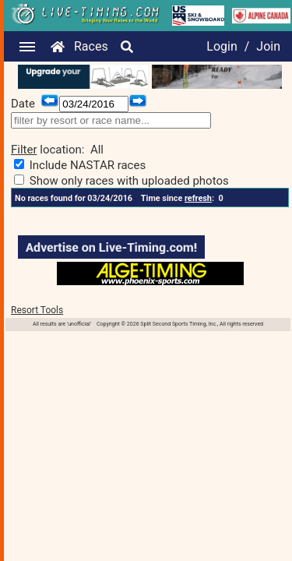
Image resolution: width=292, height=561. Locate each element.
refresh (198, 198)
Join (268, 46)
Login (221, 46)
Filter (24, 150)
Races (91, 46)
